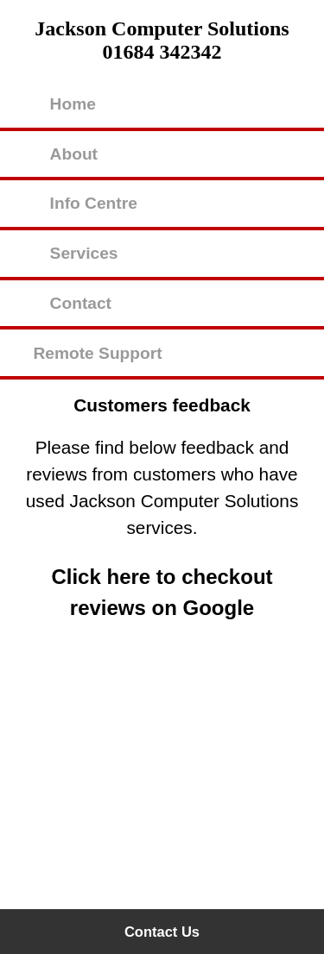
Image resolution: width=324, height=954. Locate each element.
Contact (80, 303)
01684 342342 (162, 52)
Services (84, 253)
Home (73, 104)
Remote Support (97, 353)
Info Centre (93, 203)
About (74, 154)
